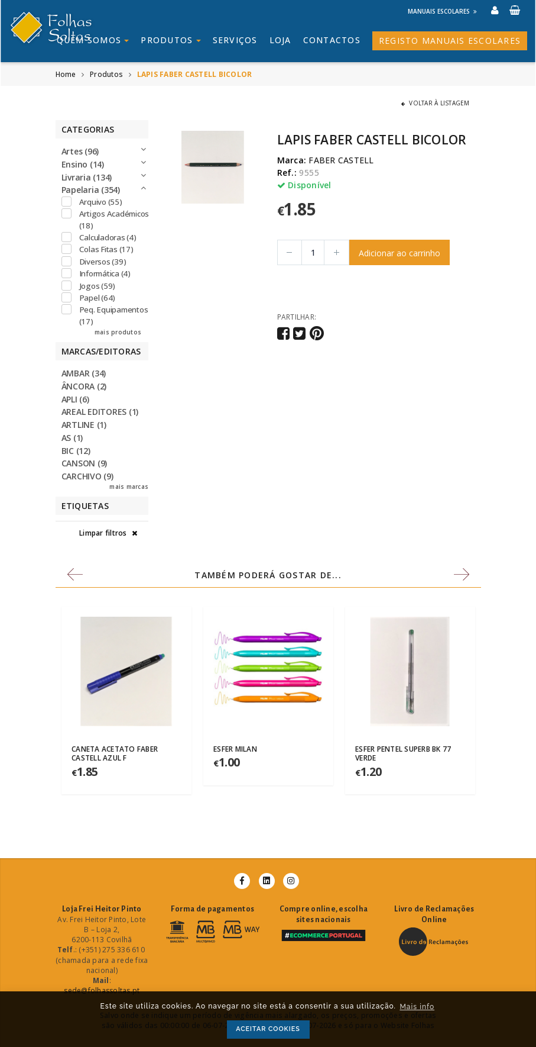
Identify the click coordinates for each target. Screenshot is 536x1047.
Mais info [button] (416, 1007)
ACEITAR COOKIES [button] (268, 1029)
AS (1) (72, 437)
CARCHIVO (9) (87, 476)
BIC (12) (75, 450)
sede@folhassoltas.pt (101, 990)
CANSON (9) (84, 463)
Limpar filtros (108, 533)
